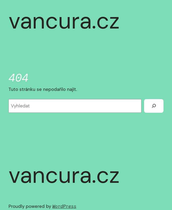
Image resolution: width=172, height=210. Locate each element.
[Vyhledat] (153, 105)
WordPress (64, 206)
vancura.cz (64, 20)
